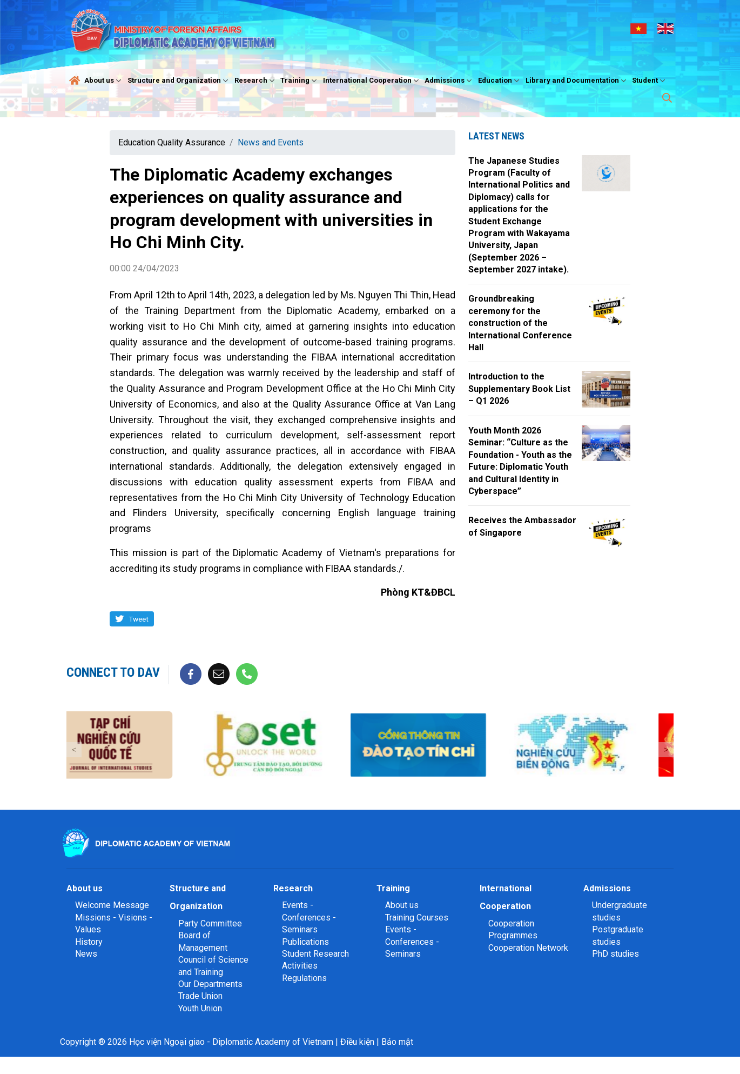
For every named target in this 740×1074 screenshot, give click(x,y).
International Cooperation (372, 80)
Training (299, 80)
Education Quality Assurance (171, 142)
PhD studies (615, 954)
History (89, 942)
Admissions (449, 80)
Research (255, 80)
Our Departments (210, 984)
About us (104, 80)
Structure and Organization (179, 80)
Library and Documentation (577, 80)
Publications (305, 942)
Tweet (139, 619)
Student (650, 80)
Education (500, 80)
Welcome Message (112, 905)
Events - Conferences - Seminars (309, 917)
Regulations (304, 978)
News (86, 954)
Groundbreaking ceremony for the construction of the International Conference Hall (520, 322)
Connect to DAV (113, 672)
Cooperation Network (528, 948)
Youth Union (200, 1008)
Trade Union (200, 996)
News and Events (271, 142)
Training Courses (416, 917)
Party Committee (210, 923)
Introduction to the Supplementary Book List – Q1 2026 (519, 388)
